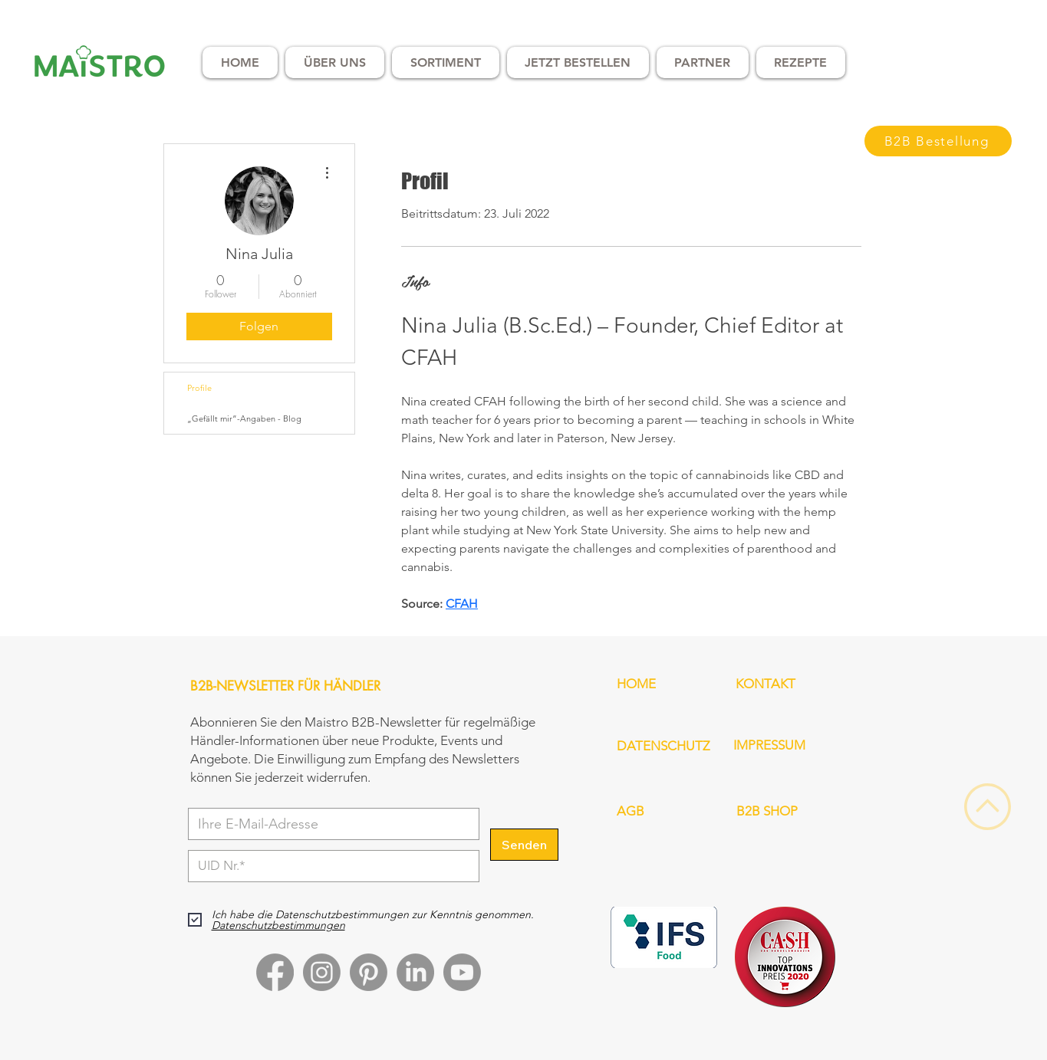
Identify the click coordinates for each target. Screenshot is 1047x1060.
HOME (636, 683)
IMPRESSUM (769, 745)
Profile (199, 387)
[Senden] (524, 845)
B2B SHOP (767, 811)
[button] (334, 62)
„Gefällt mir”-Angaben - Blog (244, 418)
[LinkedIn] (415, 972)
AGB (630, 811)
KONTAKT (765, 683)
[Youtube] (462, 972)
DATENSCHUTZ (663, 745)
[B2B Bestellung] (938, 141)
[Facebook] (275, 972)
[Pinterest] (368, 972)
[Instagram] (322, 972)
